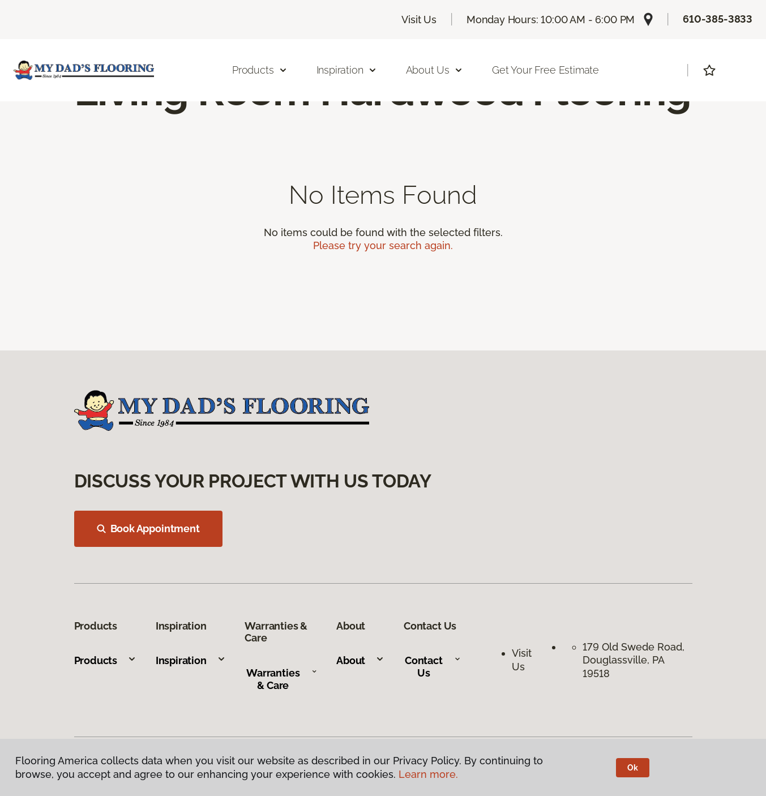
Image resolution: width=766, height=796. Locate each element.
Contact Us (433, 666)
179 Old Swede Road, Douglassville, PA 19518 (635, 660)
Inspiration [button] (346, 70)
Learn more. (428, 774)
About (360, 660)
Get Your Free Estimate (545, 70)
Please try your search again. (383, 245)
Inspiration (191, 660)
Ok (632, 767)
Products (105, 660)
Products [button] (260, 70)
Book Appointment (148, 528)
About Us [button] (435, 70)
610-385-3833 (717, 19)
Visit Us (419, 19)
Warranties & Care (281, 679)
